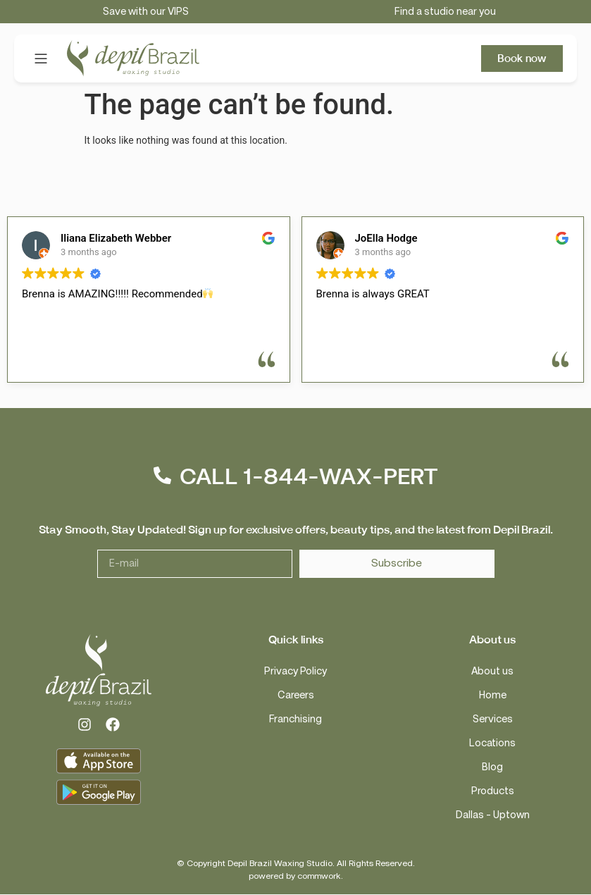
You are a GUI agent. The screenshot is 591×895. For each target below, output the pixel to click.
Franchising (295, 719)
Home (492, 695)
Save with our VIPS (146, 12)
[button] (40, 59)
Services (493, 719)
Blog (492, 767)
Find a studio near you (445, 12)
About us (492, 671)
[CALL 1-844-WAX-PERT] (162, 476)
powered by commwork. (296, 876)
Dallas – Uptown (493, 815)
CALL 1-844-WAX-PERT (309, 477)
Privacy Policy (295, 671)
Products (492, 791)
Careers (296, 695)
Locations (492, 743)
